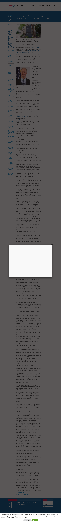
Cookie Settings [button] (27, 520)
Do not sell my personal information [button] (8, 518)
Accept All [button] (35, 520)
